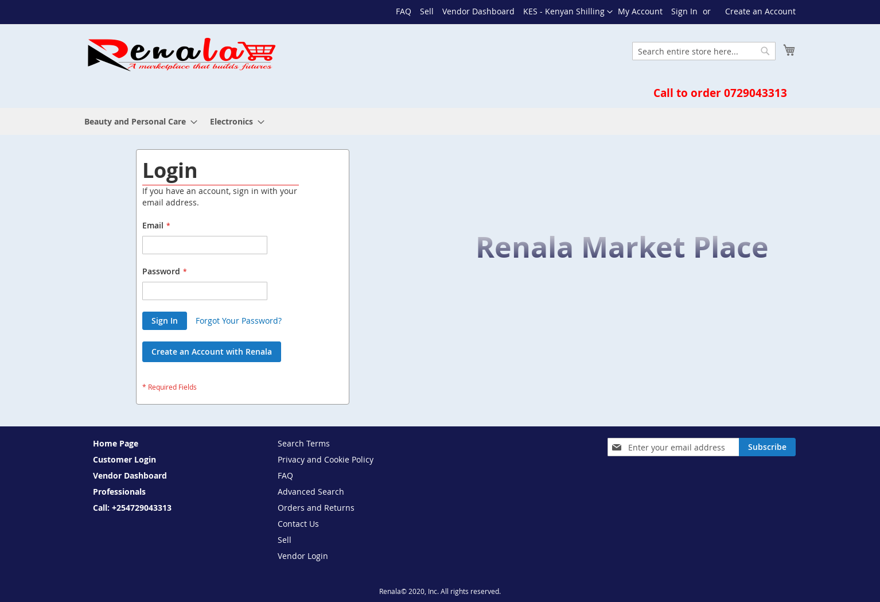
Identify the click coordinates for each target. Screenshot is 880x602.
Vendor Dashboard (478, 11)
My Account (640, 11)
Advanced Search (311, 491)
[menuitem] (137, 121)
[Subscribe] (767, 447)
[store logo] (180, 54)
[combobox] (704, 51)
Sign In (684, 11)
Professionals (119, 491)
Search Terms (304, 443)
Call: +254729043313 (132, 507)
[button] (568, 12)
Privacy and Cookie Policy (325, 459)
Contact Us (298, 523)
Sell (427, 11)
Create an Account (760, 11)
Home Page (115, 443)
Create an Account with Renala (211, 351)
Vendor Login (303, 555)
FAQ (403, 11)
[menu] (440, 121)
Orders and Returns (316, 507)
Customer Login (124, 459)
